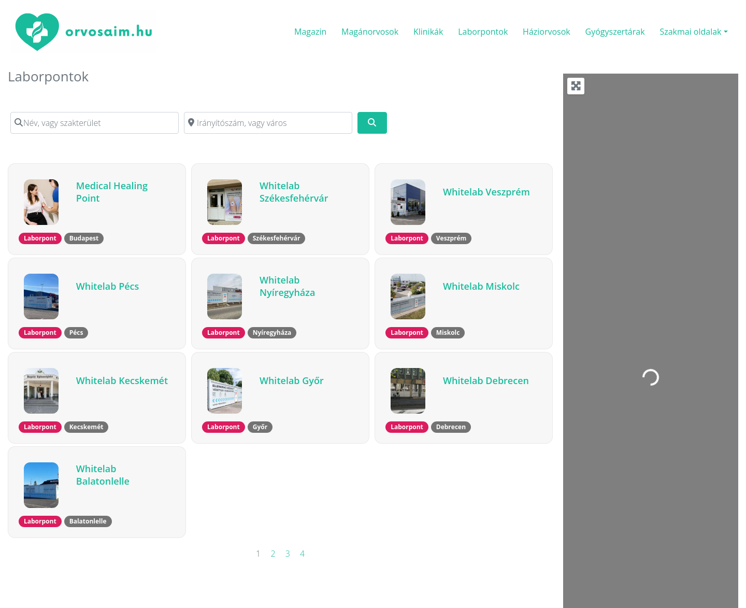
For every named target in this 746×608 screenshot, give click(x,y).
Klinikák (428, 31)
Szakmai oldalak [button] (690, 31)
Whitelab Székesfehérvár (294, 191)
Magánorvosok (369, 31)
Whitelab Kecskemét (122, 380)
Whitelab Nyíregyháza (287, 286)
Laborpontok (483, 31)
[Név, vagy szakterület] (94, 123)
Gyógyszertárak (615, 31)
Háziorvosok (546, 31)
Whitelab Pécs (107, 286)
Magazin (310, 31)
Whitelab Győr (292, 380)
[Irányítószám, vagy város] (268, 123)
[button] (40, 238)
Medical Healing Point (112, 191)
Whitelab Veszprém (486, 192)
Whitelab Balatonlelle (103, 474)
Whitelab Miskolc (481, 286)
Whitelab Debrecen (486, 380)
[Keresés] (371, 123)
